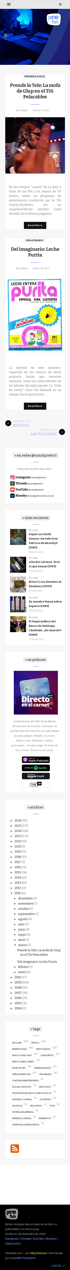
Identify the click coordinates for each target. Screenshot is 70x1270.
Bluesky (51, 1238)
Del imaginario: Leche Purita (35, 252)
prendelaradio (42, 1068)
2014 (18, 877)
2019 (18, 851)
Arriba (58, 1265)
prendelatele (34, 76)
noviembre (25, 903)
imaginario (34, 240)
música (35, 1043)
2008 (18, 987)
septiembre (26, 914)
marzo (22, 945)
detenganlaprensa (23, 1112)
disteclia (17, 1106)
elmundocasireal (22, 1099)
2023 (18, 836)
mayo (22, 934)
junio (21, 929)
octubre (23, 909)
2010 (18, 977)
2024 (18, 831)
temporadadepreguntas (25, 1124)
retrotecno (19, 1068)
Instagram (11, 1238)
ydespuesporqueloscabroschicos (32, 1093)
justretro (45, 1099)
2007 (18, 993)
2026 (18, 820)
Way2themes (38, 1253)
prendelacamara (21, 1118)
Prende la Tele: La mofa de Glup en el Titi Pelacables (35, 91)
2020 (18, 846)
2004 (18, 1008)
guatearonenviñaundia (25, 1080)
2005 (18, 1003)
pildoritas (36, 1106)
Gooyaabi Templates (23, 1258)
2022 (18, 841)
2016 (18, 867)
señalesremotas (21, 1074)
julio (21, 924)
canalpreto (47, 1055)
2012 (18, 888)
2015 (18, 872)
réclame (33, 530)
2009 (18, 982)
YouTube (38, 1238)
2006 (18, 998)
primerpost (45, 1118)
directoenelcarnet (23, 1062)
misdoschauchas (22, 1055)
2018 (18, 857)
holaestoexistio (21, 1087)
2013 (18, 883)
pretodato (45, 1087)
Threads (26, 1238)
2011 (17, 893)
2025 (18, 826)
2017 (18, 862)
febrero (23, 967)
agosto (23, 919)
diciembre (25, 898)
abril (21, 940)
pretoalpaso (43, 1049)
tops (52, 1106)
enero (22, 972)
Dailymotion (13, 1243)
